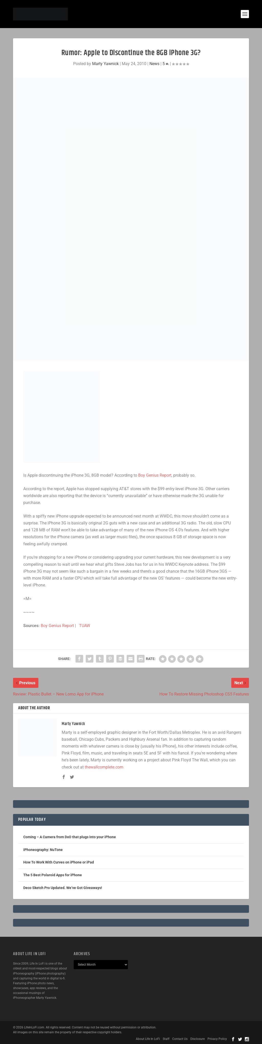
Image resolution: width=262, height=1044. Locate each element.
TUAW (84, 625)
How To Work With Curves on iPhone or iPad (58, 862)
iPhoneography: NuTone (43, 850)
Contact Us (180, 1039)
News (154, 63)
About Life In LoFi (148, 1039)
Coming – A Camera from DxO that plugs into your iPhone (69, 837)
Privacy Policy (217, 1039)
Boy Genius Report (154, 475)
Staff (166, 1039)
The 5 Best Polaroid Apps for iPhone (52, 875)
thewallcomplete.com (104, 767)
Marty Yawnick (105, 63)
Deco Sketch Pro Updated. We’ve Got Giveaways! (62, 888)
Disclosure (197, 1039)
